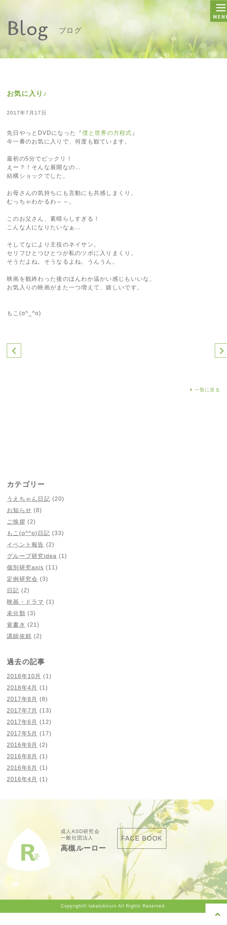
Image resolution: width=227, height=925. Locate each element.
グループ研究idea (32, 556)
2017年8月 (22, 699)
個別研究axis (25, 567)
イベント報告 (25, 545)
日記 (13, 590)
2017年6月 (22, 722)
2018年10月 (24, 676)
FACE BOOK (142, 838)
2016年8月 (22, 756)
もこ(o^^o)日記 (28, 533)
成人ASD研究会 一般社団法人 (84, 840)
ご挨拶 (16, 522)
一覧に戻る (205, 389)
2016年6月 (22, 768)
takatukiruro (103, 906)
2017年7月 (22, 711)
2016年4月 (22, 779)
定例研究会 (22, 579)
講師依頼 (19, 636)
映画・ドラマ (25, 602)
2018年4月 (22, 688)
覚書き (16, 625)
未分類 (16, 613)
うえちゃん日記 (28, 499)
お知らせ (19, 510)
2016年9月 (22, 745)
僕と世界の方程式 (107, 133)
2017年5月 (22, 733)
